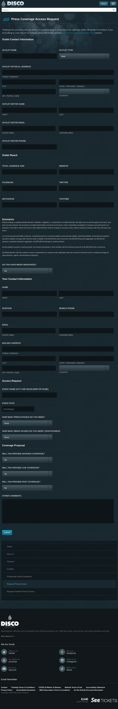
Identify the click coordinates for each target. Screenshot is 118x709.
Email (6, 325)
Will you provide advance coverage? (24, 454)
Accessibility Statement (95, 687)
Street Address (10, 77)
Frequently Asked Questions (19, 576)
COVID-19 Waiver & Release (50, 687)
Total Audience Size (14, 166)
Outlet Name (10, 50)
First (5, 114)
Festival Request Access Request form (78, 33)
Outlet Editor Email (14, 122)
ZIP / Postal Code (10, 96)
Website (64, 166)
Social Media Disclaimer (25, 690)
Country (63, 96)
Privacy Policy (7, 690)
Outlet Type (67, 50)
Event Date (9, 403)
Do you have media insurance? (20, 264)
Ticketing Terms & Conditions (23, 687)
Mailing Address (12, 343)
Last (61, 114)
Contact (10, 569)
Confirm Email (66, 133)
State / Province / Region (71, 86)
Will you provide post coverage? (22, 482)
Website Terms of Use (73, 687)
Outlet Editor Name (14, 104)
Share (103, 4)
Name (6, 287)
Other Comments (11, 496)
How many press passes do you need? (24, 417)
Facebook (8, 182)
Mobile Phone (67, 308)
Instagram (8, 199)
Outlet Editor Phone (15, 141)
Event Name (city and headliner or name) (26, 389)
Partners (10, 561)
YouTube (64, 199)
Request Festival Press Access (20, 591)
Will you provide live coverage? (22, 468)
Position (8, 308)
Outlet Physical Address (17, 66)
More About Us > (8, 636)
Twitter (64, 182)
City (4, 86)
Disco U (10, 554)
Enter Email (8, 133)
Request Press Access (17, 584)
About (9, 546)
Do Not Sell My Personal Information (88, 690)
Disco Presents (12, 4)
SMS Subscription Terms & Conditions (54, 690)
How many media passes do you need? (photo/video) (32, 431)
